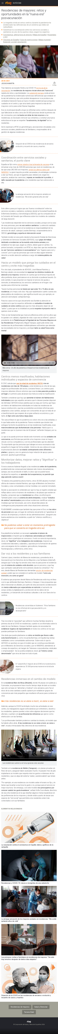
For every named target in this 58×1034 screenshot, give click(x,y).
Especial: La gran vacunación (14, 42)
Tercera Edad (29, 1012)
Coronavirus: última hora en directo (17, 35)
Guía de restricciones (28, 40)
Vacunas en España (11, 40)
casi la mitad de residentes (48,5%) (29, 383)
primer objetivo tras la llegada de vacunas (33, 164)
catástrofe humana (36, 93)
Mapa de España (39, 35)
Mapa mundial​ (44, 40)
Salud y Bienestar (41, 1007)
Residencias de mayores (20, 1007)
